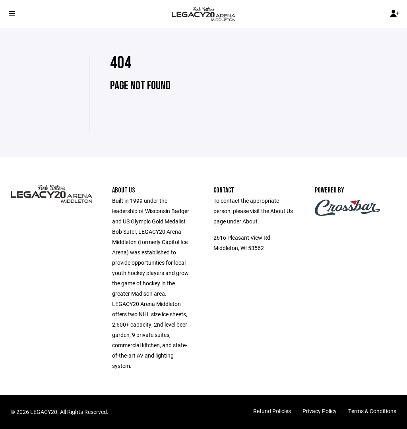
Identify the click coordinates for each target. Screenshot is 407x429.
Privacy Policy (319, 411)
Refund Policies (272, 411)
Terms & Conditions (372, 411)
